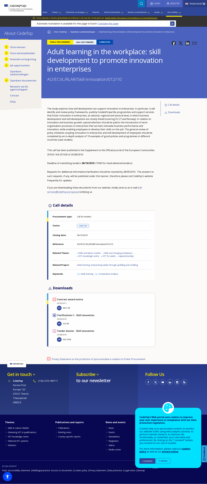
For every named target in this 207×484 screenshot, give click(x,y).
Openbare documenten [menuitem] (23, 80)
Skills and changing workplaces (118, 253)
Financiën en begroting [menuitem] (23, 59)
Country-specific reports (69, 436)
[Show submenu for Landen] (161, 12)
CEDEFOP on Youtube (163, 382)
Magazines (114, 441)
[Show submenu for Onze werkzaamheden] (6, 53)
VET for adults (109, 256)
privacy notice (170, 451)
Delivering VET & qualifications (22, 432)
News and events (115, 422)
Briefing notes (64, 432)
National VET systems (18, 441)
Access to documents (62, 470)
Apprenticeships (126, 256)
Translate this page (107, 23)
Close (172, 23)
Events (112, 432)
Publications (63, 428)
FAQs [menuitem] (13, 101)
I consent (147, 461)
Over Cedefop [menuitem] (172, 12)
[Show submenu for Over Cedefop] (179, 12)
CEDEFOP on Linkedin (170, 382)
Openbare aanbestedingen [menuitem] (19, 73)
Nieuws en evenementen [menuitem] (137, 12)
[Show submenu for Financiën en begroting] (6, 59)
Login (157, 3)
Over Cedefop (60, 32)
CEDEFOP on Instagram (177, 382)
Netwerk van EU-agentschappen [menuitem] (19, 88)
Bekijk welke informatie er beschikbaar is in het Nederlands (131, 18)
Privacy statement (97, 470)
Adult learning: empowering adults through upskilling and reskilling (107, 265)
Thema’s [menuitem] (55, 12)
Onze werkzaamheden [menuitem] (22, 53)
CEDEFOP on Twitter (155, 382)
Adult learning (87, 274)
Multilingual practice (41, 470)
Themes (9, 422)
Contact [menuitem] (14, 95)
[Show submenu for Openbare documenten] (6, 80)
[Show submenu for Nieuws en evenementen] (148, 12)
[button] (174, 43)
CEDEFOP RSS (184, 382)
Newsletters (114, 436)
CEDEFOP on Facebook (148, 382)
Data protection (115, 470)
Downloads (174, 112)
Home (49, 31)
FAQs (4, 470)
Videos (112, 445)
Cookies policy (80, 470)
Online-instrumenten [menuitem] (112, 12)
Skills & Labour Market (18, 428)
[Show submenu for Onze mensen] (6, 47)
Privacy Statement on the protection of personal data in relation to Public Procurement (98, 359)
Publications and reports (69, 422)
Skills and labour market (89, 253)
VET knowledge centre (88, 256)
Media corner (115, 449)
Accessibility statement (19, 470)
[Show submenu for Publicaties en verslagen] (86, 12)
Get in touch (19, 374)
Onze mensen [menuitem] (17, 47)
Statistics (12, 445)
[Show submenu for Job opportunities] (6, 65)
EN (59, 308)
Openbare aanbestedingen (82, 32)
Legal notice (129, 470)
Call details (174, 104)
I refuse (163, 461)
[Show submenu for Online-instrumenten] (122, 12)
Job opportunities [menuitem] (20, 65)
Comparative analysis (108, 274)
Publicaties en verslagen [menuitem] (75, 12)
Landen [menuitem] (157, 12)
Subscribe (85, 374)
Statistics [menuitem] (95, 12)
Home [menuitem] (45, 12)
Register (175, 3)
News (111, 428)
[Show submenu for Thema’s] (60, 12)
